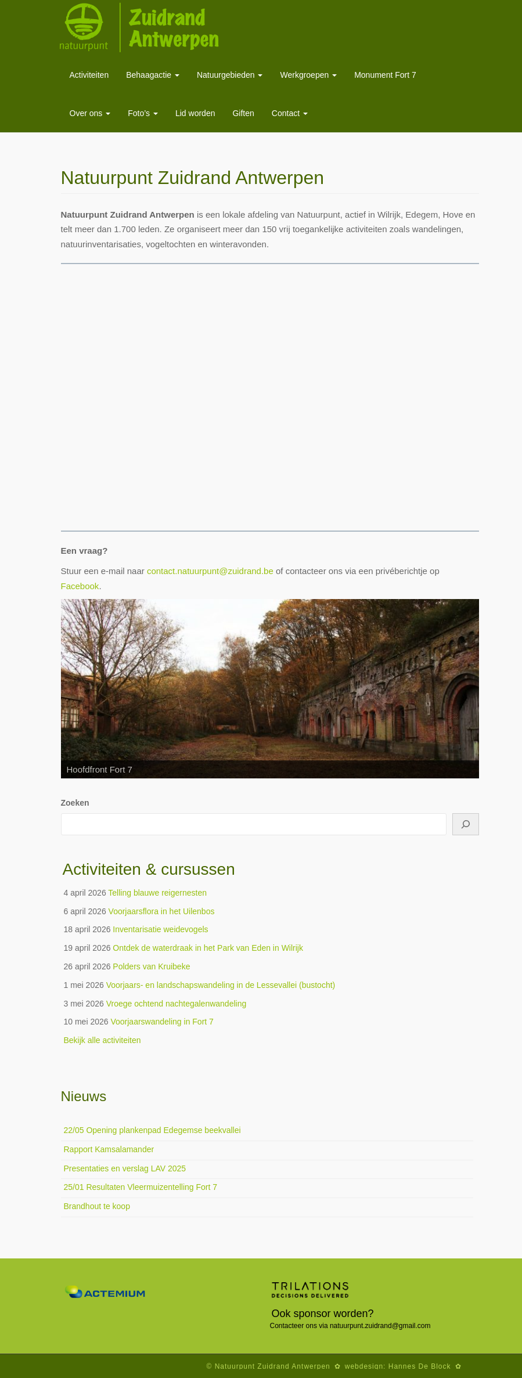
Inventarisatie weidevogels (160, 929)
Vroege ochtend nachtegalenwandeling (176, 1003)
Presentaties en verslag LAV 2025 (125, 1168)
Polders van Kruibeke (151, 966)
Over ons (90, 113)
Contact (290, 113)
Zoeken (75, 802)
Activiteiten (89, 75)
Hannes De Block (419, 1366)
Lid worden (195, 113)
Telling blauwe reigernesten (157, 892)
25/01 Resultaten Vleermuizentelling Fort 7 (141, 1187)
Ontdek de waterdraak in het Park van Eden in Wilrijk (208, 948)
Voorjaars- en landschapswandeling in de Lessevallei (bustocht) (221, 985)
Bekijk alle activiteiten (102, 1040)
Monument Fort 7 (385, 75)
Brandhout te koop (97, 1206)
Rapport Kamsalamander (109, 1149)
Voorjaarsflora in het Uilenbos (162, 911)
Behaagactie (152, 75)
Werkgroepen (308, 75)
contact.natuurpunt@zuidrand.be (210, 571)
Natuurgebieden (230, 75)
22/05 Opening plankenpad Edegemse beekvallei (152, 1130)
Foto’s (143, 113)
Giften (243, 113)
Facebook (80, 586)
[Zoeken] (465, 824)
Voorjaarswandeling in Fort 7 (161, 1021)
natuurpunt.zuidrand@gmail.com (380, 1326)
